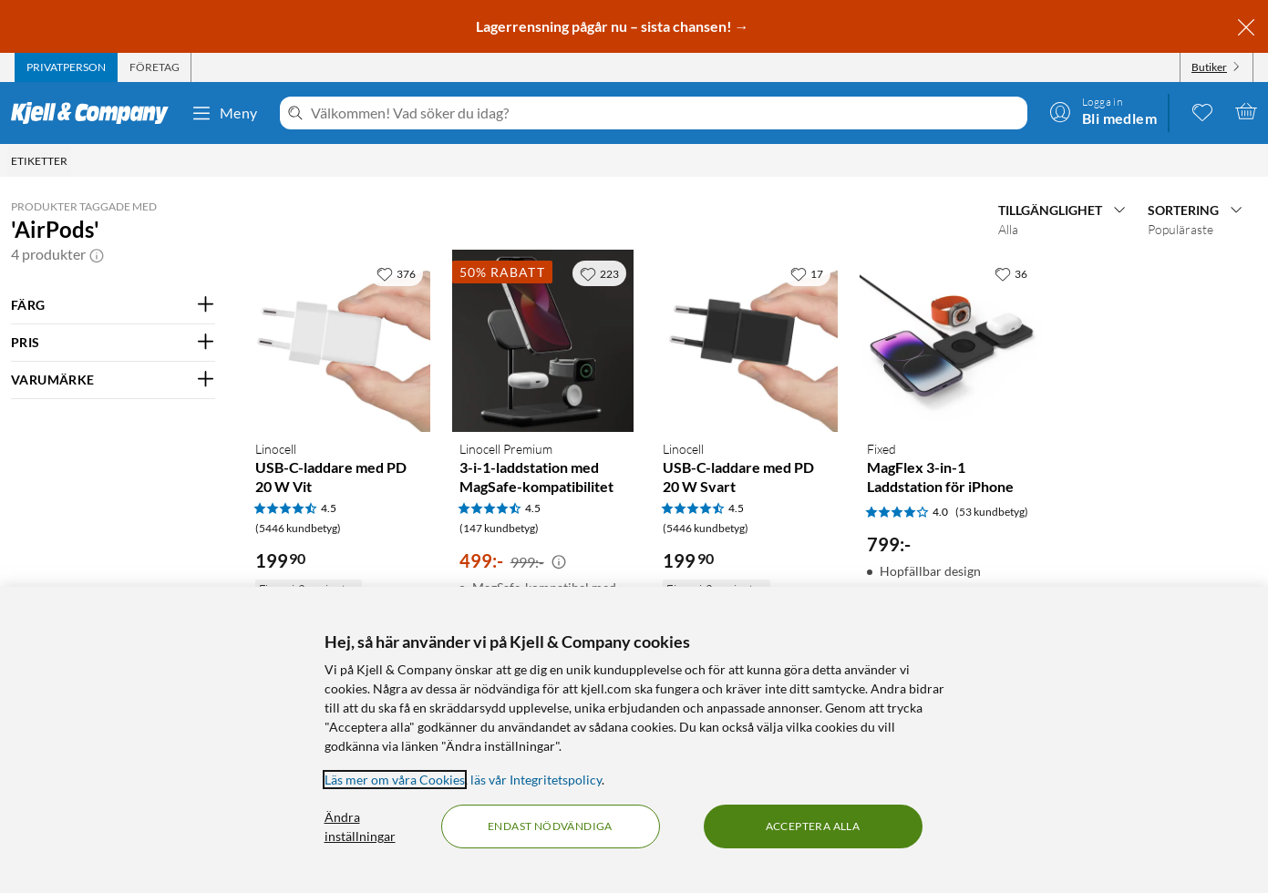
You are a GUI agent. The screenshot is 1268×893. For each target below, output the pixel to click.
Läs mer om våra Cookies (395, 779)
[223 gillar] (599, 273)
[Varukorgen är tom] (1246, 111)
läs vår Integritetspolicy (536, 779)
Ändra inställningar (360, 826)
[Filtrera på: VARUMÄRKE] (113, 380)
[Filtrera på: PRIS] (113, 343)
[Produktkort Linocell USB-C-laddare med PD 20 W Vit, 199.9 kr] (339, 341)
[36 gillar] (1011, 273)
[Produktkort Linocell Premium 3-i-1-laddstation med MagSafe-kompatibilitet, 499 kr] (543, 341)
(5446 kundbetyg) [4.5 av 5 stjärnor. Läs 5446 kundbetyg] (298, 528)
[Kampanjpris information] (559, 562)
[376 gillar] (396, 273)
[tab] (66, 67)
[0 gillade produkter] (1202, 111)
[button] (97, 254)
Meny (224, 113)
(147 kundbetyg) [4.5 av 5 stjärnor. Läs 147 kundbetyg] (499, 528)
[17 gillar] (806, 273)
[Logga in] (1103, 111)
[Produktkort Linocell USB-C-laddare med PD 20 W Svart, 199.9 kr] (746, 341)
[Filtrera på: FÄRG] (113, 305)
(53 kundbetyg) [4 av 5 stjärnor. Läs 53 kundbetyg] (991, 511)
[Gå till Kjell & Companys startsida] (95, 113)
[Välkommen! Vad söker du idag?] (665, 113)
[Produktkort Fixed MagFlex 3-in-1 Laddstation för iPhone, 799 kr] (951, 341)
